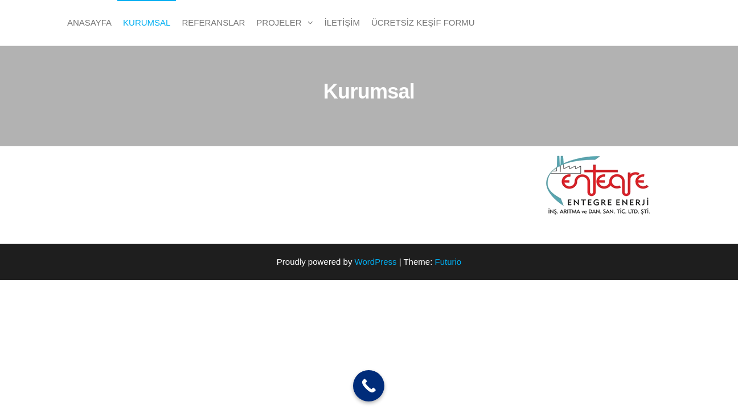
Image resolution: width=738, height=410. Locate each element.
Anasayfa (89, 22)
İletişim (342, 22)
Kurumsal (146, 22)
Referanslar (213, 22)
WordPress (376, 261)
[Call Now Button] (368, 385)
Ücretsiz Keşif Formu (423, 22)
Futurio (447, 261)
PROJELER (278, 22)
